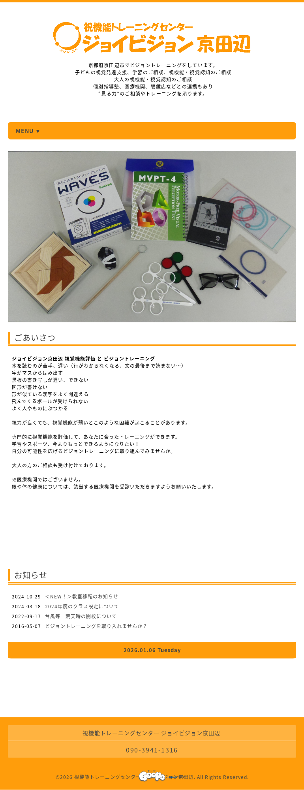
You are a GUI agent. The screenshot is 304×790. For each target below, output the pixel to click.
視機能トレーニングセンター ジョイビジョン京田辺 (134, 777)
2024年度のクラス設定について (82, 606)
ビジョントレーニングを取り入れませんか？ (96, 626)
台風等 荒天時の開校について (81, 616)
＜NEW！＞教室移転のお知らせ (81, 596)
